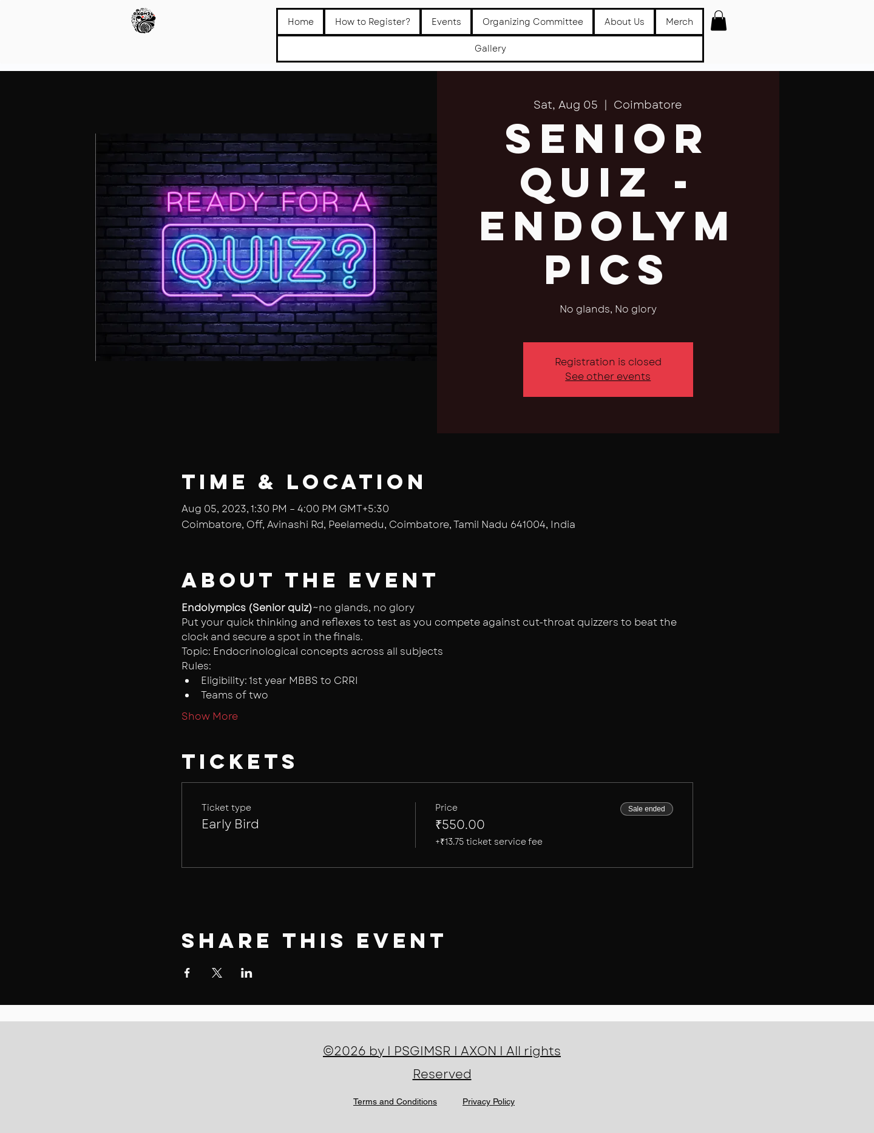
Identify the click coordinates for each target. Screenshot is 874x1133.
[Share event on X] (217, 973)
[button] (446, 21)
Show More (209, 716)
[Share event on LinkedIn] (246, 973)
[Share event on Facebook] (187, 973)
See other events (608, 377)
